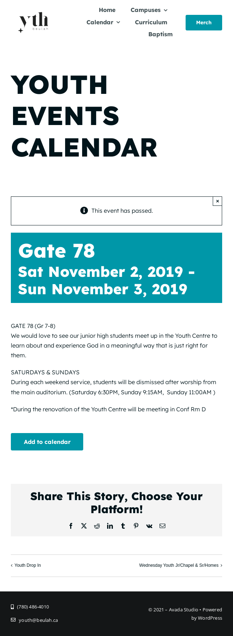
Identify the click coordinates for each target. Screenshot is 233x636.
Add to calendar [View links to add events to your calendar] (47, 441)
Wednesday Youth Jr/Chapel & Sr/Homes (179, 565)
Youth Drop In (27, 565)
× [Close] (217, 201)
